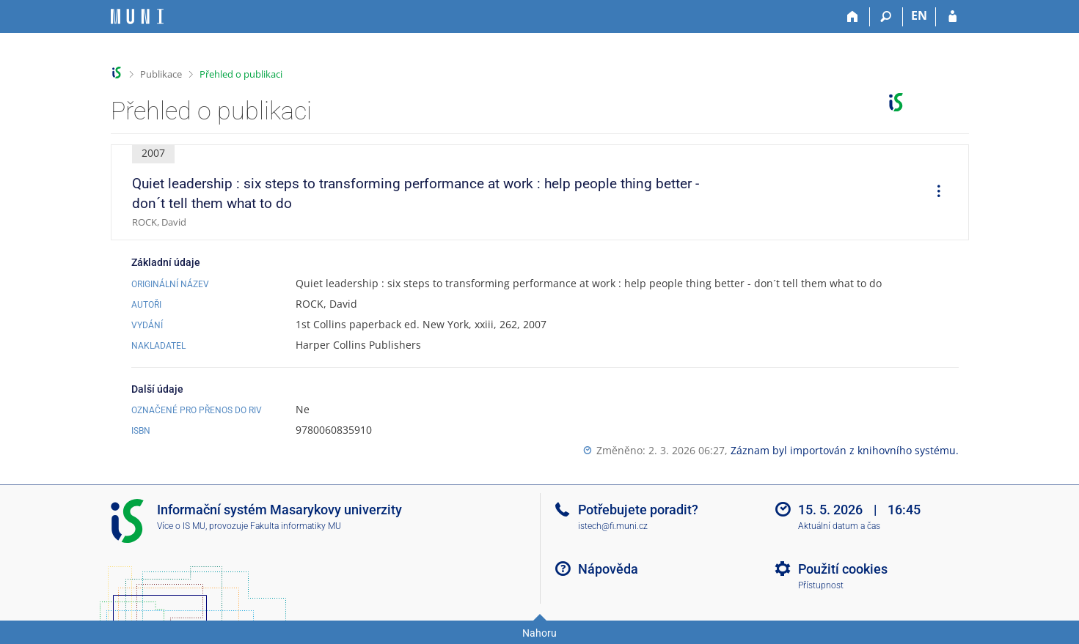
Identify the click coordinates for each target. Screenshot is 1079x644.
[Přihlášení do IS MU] (952, 16)
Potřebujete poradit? (638, 509)
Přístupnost (821, 585)
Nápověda (608, 569)
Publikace (161, 74)
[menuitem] (934, 192)
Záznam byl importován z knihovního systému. (845, 450)
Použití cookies (843, 569)
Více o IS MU (181, 526)
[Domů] (853, 16)
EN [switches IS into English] (919, 15)
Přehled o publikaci (241, 74)
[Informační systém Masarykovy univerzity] (137, 16)
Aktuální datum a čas (839, 526)
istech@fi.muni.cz (613, 526)
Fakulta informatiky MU (295, 526)
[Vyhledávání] (886, 16)
